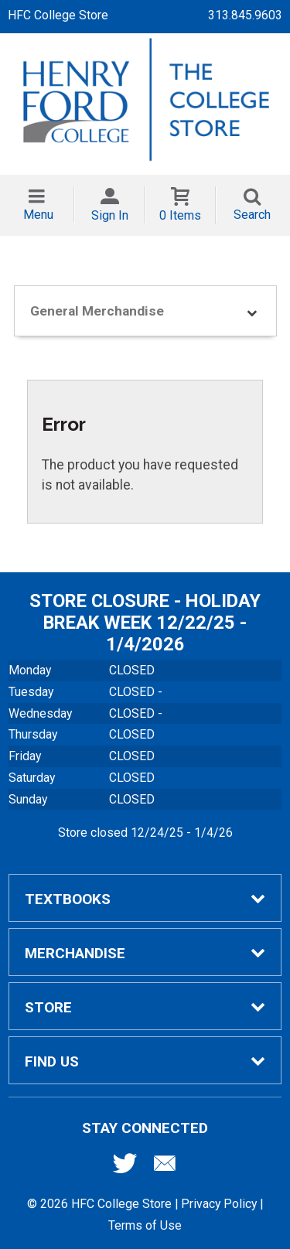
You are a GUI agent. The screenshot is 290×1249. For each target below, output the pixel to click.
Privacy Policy (219, 1203)
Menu (38, 214)
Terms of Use (145, 1225)
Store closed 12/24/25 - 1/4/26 (145, 832)
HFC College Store (58, 15)
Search (252, 214)
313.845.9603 (245, 15)
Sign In (109, 215)
